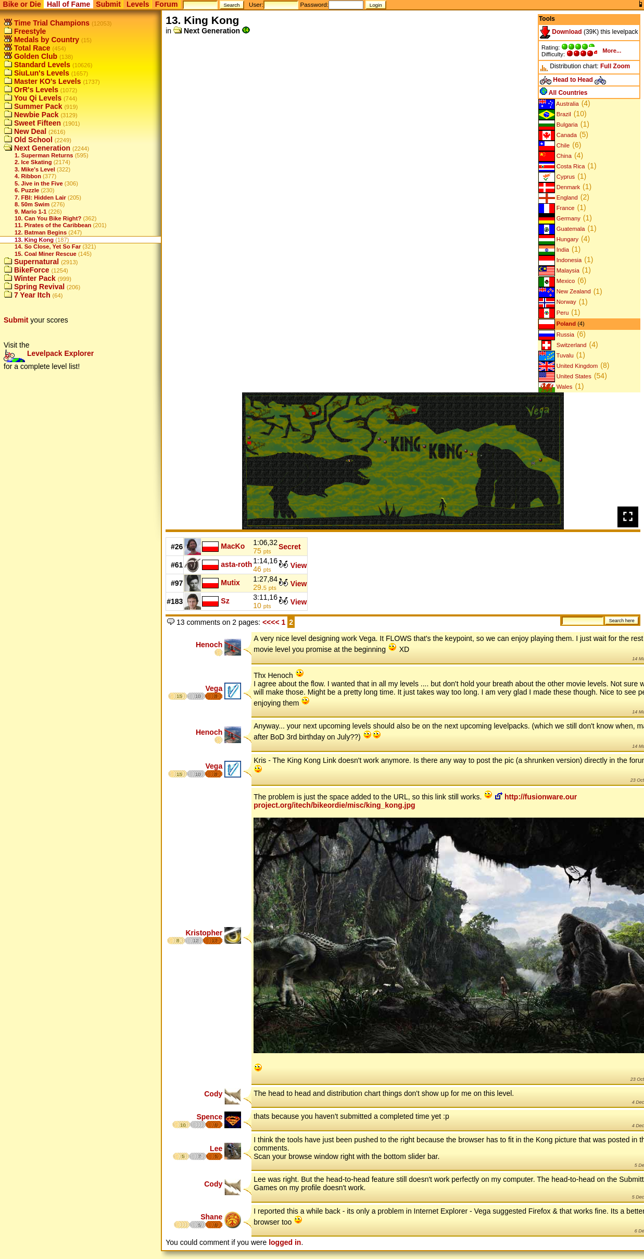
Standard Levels (37, 64)
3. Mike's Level (35, 169)
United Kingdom (568, 365)
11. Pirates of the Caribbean (53, 225)
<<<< (271, 622)
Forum (166, 4)
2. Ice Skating (33, 162)
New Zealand (564, 291)
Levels (138, 4)
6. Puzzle (27, 190)
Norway (557, 301)
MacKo (233, 546)
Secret (290, 546)
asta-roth (236, 564)
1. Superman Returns (44, 155)
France (556, 208)
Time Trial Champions (47, 23)
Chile (554, 145)
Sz (225, 601)
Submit (108, 4)
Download (561, 31)
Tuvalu (556, 355)
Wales (555, 386)
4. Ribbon (28, 176)
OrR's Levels (31, 89)
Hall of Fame (68, 4)
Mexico (556, 281)
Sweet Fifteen (32, 123)
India (553, 249)
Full (605, 66)
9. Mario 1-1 (31, 211)
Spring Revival (34, 286)
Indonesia (560, 260)
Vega (214, 688)
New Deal (25, 131)
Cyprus (556, 176)
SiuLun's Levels (36, 73)
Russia (556, 334)
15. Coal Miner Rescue (46, 254)
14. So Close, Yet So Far (48, 246)
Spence (209, 1117)
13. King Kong (34, 240)
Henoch (209, 644)
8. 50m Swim (32, 204)
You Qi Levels (32, 98)
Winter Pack (30, 278)
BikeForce (26, 270)
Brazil (554, 114)
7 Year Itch (27, 295)
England (558, 197)
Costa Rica (561, 166)
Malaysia (558, 270)
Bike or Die (22, 4)
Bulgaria (558, 124)
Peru (553, 312)
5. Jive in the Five (39, 183)
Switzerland (562, 345)
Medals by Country (41, 39)
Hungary (558, 239)
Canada (557, 135)
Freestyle (25, 31)
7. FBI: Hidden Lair (40, 197)
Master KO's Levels (42, 81)
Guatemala (561, 228)
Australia (558, 103)
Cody (213, 1094)
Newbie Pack (31, 114)
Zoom (621, 66)
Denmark (559, 187)
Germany (559, 218)
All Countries (564, 92)
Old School (28, 139)
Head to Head (573, 79)
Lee (216, 1148)
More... (611, 50)
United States (564, 376)
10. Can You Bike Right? (48, 218)
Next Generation (37, 148)
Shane (211, 1217)
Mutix (230, 582)
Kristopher (203, 933)
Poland (557, 323)
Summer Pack (33, 106)
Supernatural (31, 261)
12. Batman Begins (41, 232)
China (555, 155)
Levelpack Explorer (49, 353)
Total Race (27, 48)
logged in (285, 1242)
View (293, 565)
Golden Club (30, 56)
